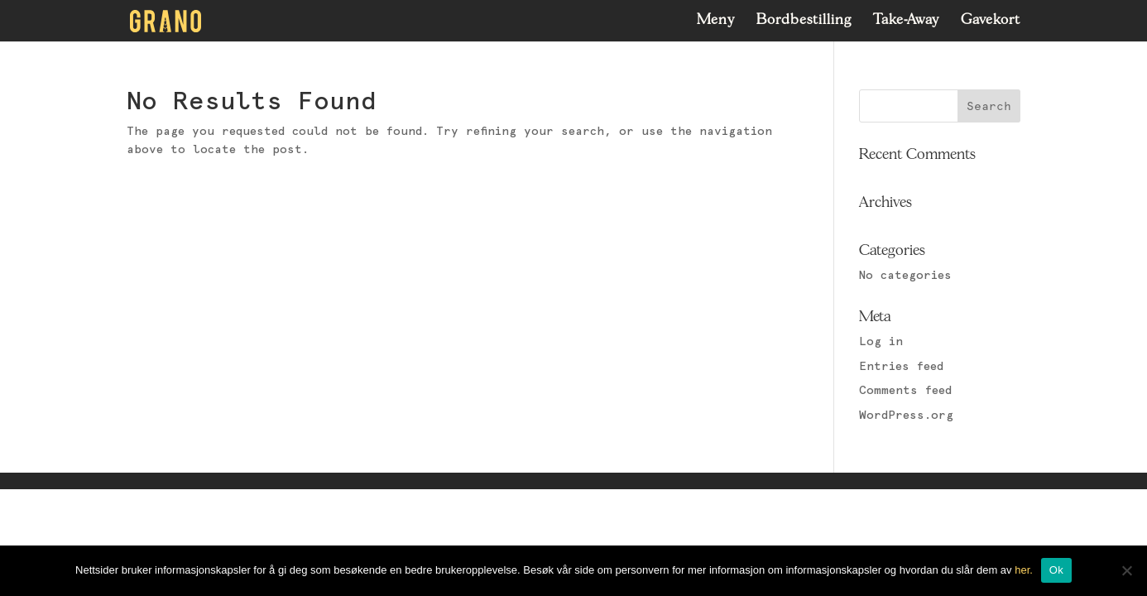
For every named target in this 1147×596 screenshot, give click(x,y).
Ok (1056, 570)
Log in (881, 342)
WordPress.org (906, 415)
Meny (716, 21)
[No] (1126, 570)
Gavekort (990, 21)
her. (1024, 570)
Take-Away (906, 21)
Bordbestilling (804, 21)
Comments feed (905, 391)
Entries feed (901, 366)
